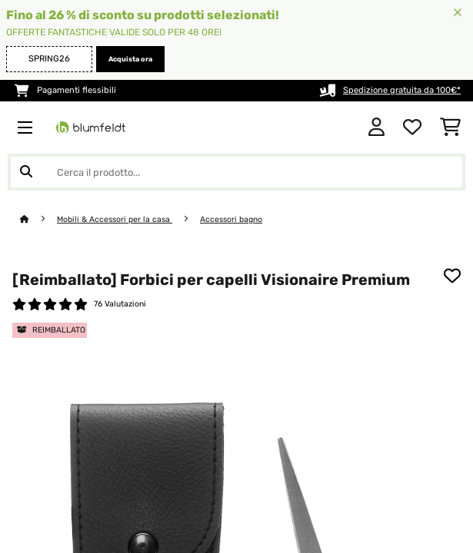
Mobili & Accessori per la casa (114, 219)
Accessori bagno (231, 219)
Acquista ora (130, 59)
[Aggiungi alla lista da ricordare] (452, 275)
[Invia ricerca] (26, 172)
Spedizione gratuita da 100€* (402, 90)
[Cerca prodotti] (236, 172)
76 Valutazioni (120, 304)
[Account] (376, 127)
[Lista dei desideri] (412, 127)
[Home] (38, 219)
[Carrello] (450, 127)
